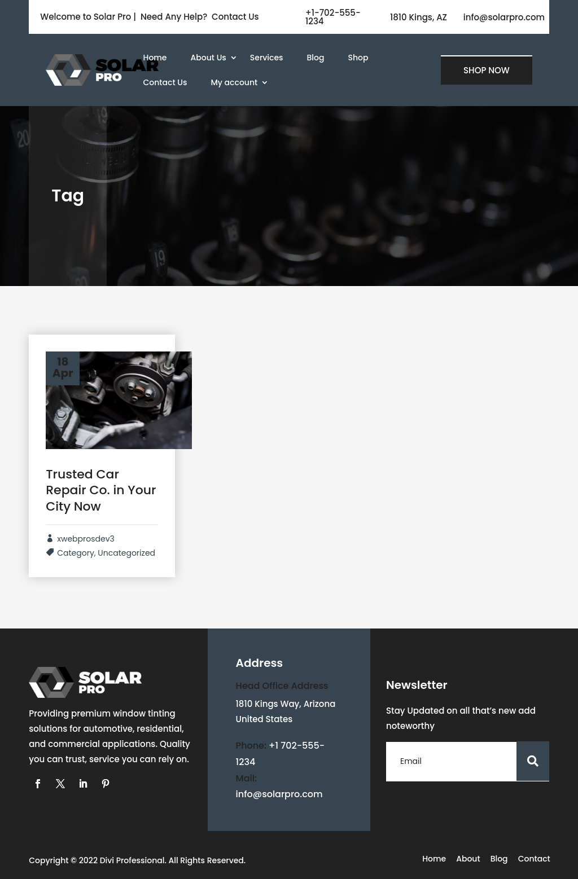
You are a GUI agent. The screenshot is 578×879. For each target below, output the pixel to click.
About (468, 859)
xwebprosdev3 (86, 538)
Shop (358, 57)
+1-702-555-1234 (333, 17)
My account (234, 82)
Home (155, 57)
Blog (316, 57)
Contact (534, 859)
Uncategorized (126, 553)
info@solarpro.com (504, 17)
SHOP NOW (486, 70)
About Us (208, 57)
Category (75, 553)
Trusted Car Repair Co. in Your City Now (101, 490)
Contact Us (165, 82)
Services (266, 57)
